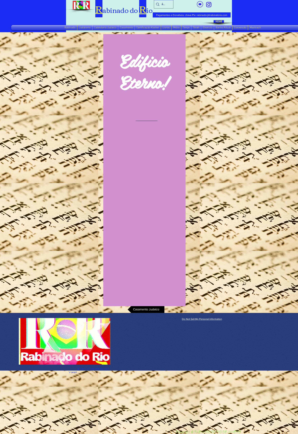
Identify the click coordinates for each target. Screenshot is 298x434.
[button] (70, 27)
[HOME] (219, 21)
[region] (144, 170)
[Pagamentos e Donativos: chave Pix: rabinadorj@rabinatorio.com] (192, 14)
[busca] (163, 4)
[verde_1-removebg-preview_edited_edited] (209, 4)
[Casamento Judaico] (146, 309)
